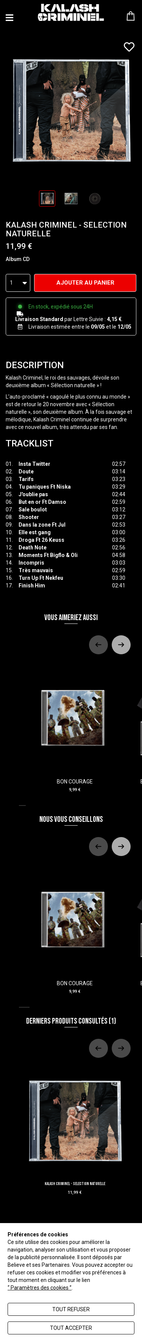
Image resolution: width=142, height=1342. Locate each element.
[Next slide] (121, 644)
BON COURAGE (75, 727)
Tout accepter (71, 1328)
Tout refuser (71, 1309)
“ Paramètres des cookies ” (40, 1288)
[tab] (22, 805)
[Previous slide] (98, 644)
